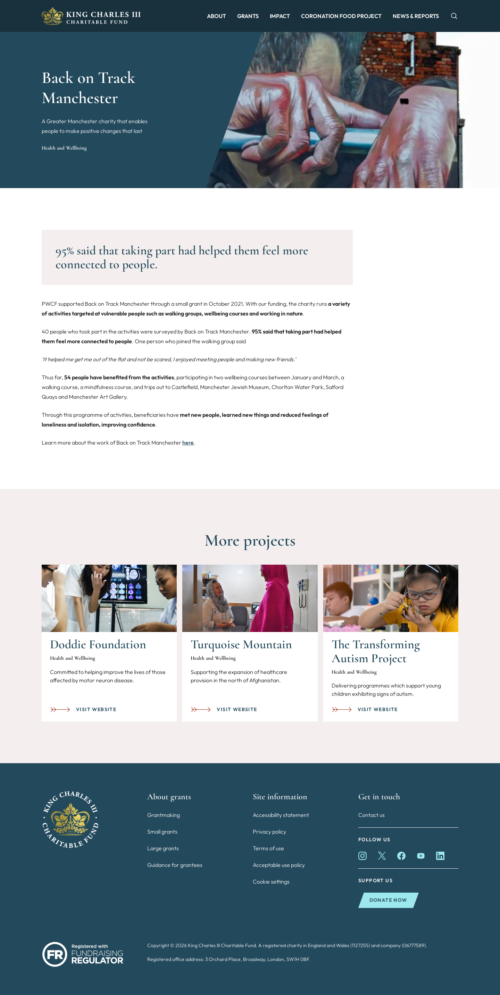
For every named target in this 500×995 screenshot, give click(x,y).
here (188, 442)
